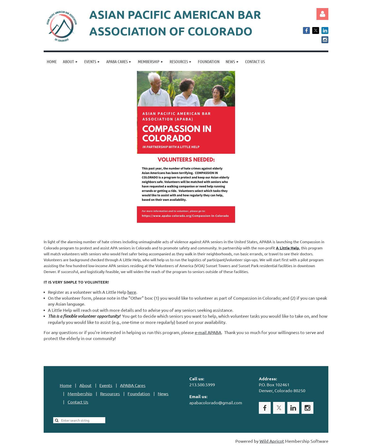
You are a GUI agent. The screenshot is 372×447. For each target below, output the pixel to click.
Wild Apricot (272, 440)
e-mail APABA (208, 332)
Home (66, 385)
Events (105, 385)
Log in (322, 14)
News (163, 393)
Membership (80, 393)
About (85, 385)
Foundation (139, 393)
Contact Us (78, 401)
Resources (110, 393)
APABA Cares (132, 385)
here (131, 291)
